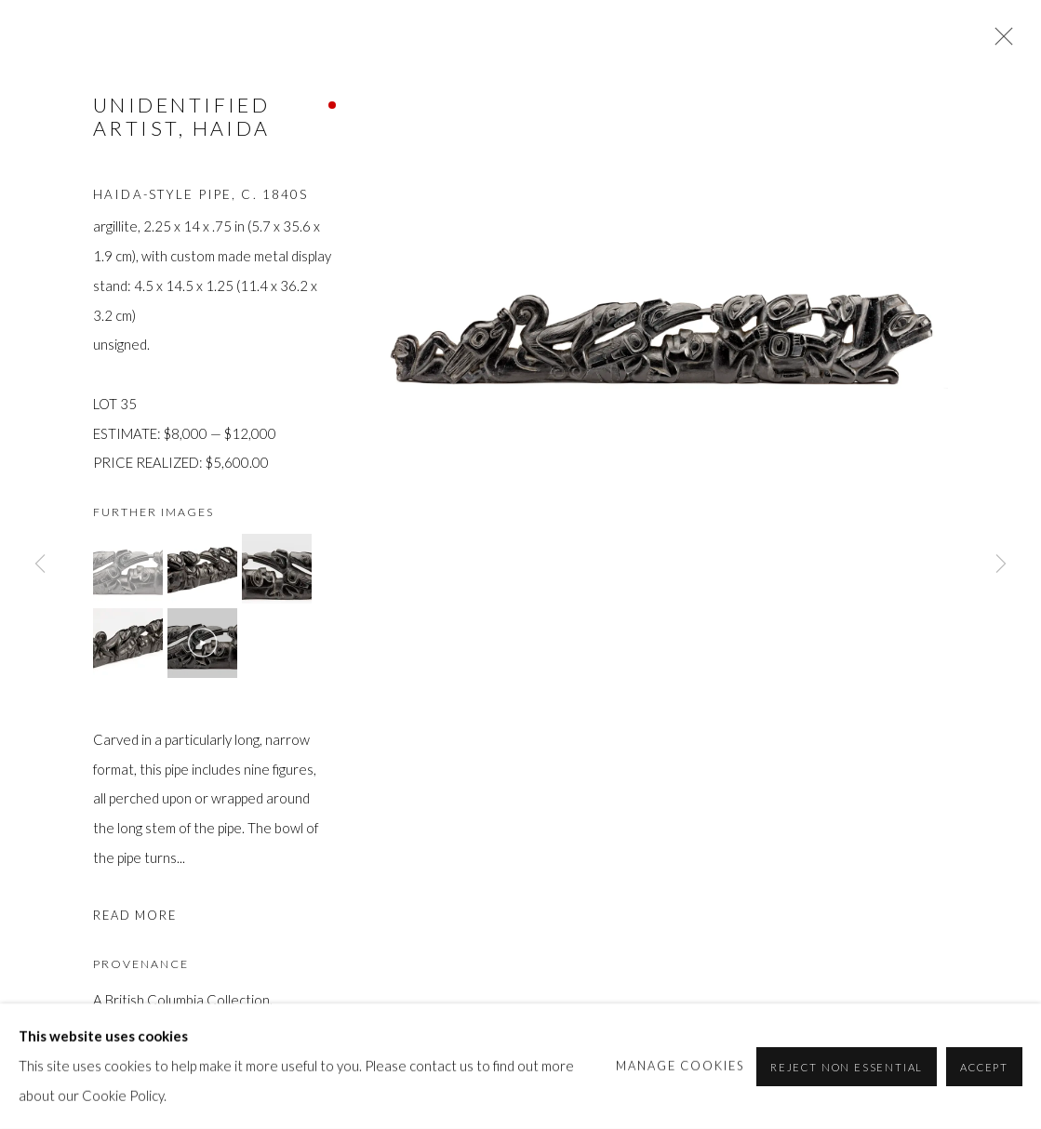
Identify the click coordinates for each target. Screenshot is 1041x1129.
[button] (128, 569)
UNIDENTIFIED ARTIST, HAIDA (182, 116)
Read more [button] (135, 915)
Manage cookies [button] (680, 1064)
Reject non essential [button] (846, 1066)
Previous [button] (40, 564)
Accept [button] (984, 1066)
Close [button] (999, 42)
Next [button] (1001, 564)
